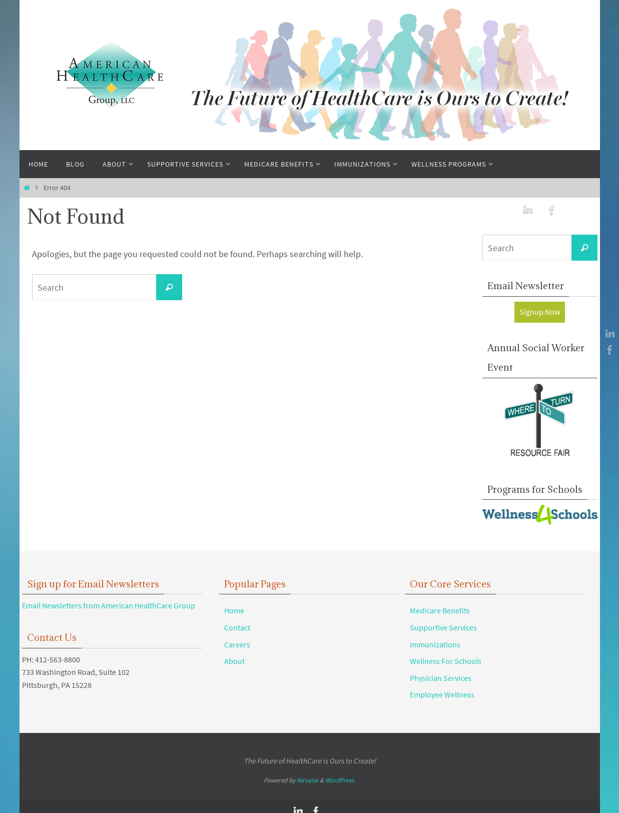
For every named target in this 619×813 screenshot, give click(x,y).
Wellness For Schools (445, 661)
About (234, 661)
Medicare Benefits (440, 610)
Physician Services (440, 678)
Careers (237, 644)
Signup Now (539, 312)
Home (234, 610)
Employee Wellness (442, 694)
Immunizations (435, 644)
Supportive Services (443, 627)
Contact (237, 627)
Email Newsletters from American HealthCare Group (108, 605)
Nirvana (307, 780)
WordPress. (340, 780)
